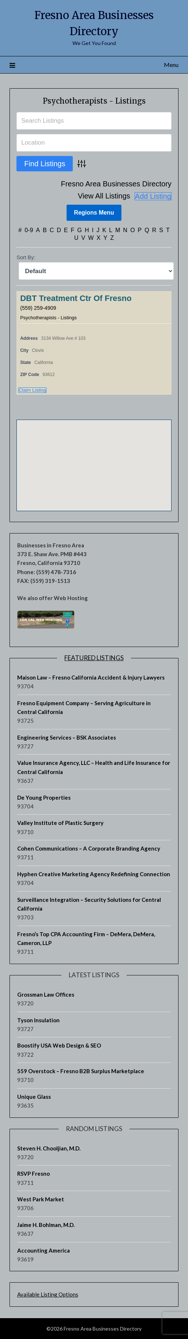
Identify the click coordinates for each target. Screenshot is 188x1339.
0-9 (29, 230)
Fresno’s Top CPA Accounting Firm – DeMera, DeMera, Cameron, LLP (86, 938)
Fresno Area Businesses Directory (116, 184)
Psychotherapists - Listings (94, 100)
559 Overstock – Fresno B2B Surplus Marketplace (80, 1071)
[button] (94, 458)
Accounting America (43, 1250)
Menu (171, 64)
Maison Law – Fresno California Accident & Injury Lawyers (91, 677)
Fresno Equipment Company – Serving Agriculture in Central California (84, 707)
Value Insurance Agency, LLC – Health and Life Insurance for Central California (93, 767)
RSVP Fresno (33, 1173)
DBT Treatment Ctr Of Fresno (75, 298)
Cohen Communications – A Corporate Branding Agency (88, 848)
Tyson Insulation (38, 1020)
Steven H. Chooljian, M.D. (48, 1148)
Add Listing (153, 196)
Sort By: (25, 257)
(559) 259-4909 (38, 308)
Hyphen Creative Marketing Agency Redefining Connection (93, 874)
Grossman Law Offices (45, 994)
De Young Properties (44, 797)
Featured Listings (94, 658)
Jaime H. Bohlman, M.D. (46, 1224)
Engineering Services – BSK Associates (66, 737)
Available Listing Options (47, 1294)
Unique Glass (34, 1096)
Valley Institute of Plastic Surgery (60, 822)
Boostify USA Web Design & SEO (59, 1045)
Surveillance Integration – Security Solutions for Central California (89, 904)
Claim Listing (32, 390)
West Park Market (40, 1199)
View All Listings (104, 196)
